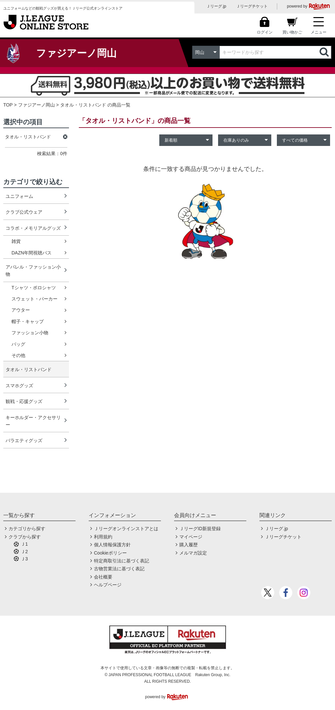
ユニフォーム (19, 196)
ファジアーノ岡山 (36, 104)
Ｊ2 (24, 551)
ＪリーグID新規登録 (200, 528)
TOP (8, 104)
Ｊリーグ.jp (216, 6)
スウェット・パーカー (34, 298)
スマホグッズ (19, 385)
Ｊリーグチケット (252, 6)
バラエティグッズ (24, 440)
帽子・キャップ (27, 321)
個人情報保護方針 (112, 544)
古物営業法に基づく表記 (119, 568)
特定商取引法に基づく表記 (121, 560)
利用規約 (103, 536)
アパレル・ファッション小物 (33, 270)
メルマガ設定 (193, 553)
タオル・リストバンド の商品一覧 (95, 104)
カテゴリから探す (27, 528)
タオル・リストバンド (29, 369)
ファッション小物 (29, 332)
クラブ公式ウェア (24, 212)
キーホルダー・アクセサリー (33, 421)
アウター (20, 310)
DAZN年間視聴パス (31, 252)
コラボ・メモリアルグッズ (33, 228)
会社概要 (103, 577)
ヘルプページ (108, 584)
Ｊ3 (24, 558)
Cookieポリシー (110, 553)
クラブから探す (25, 536)
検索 (325, 52)
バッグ (18, 344)
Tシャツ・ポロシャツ (33, 287)
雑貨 (16, 241)
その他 (18, 355)
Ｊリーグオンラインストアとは (126, 528)
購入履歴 (188, 544)
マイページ (190, 536)
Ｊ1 (24, 544)
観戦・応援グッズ (24, 401)
